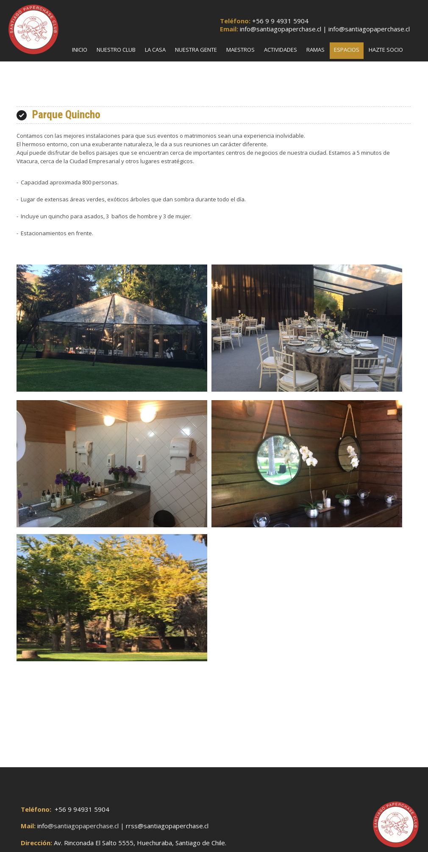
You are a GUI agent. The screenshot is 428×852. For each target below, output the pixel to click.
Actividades (280, 49)
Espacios (346, 49)
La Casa (155, 49)
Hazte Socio (386, 49)
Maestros (240, 49)
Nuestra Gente (196, 49)
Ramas (315, 49)
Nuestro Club (116, 49)
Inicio (79, 49)
